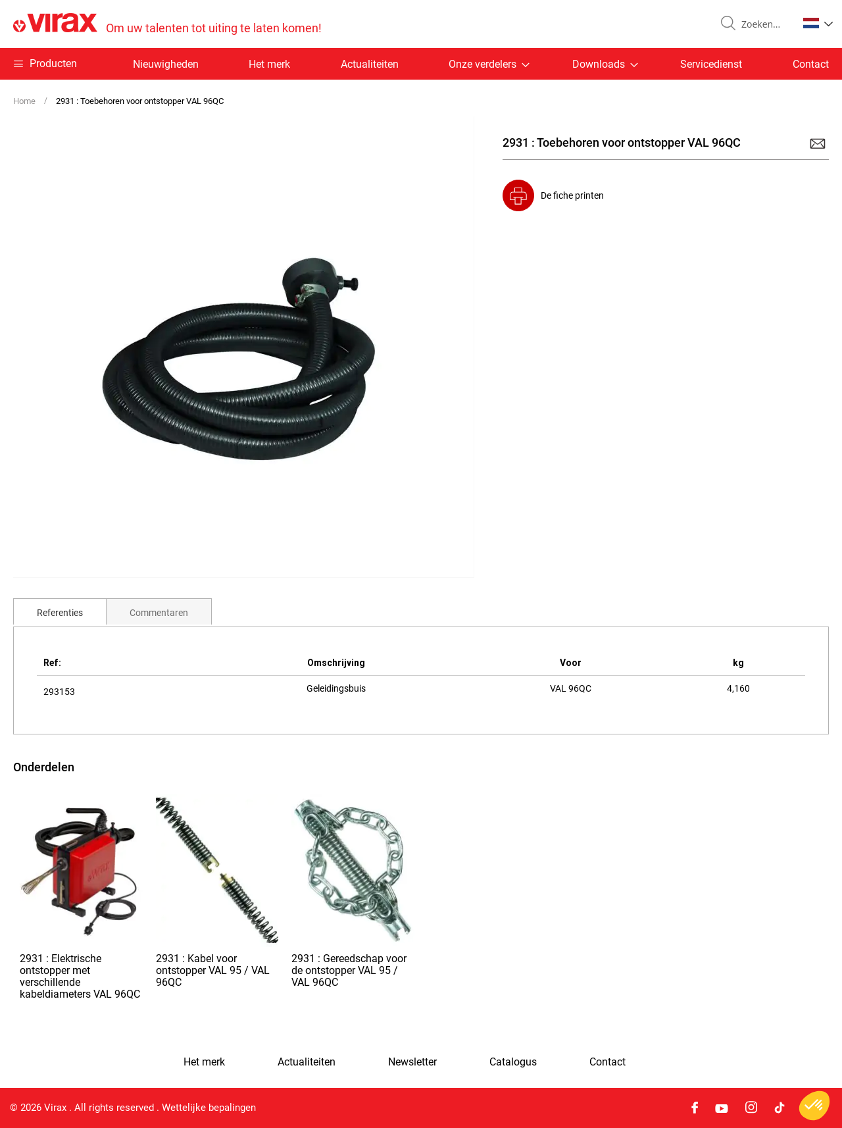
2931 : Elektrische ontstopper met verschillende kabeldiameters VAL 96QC (80, 976)
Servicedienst (711, 64)
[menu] (421, 64)
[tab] (60, 611)
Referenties (60, 612)
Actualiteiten (370, 64)
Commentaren (159, 612)
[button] (818, 23)
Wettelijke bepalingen (209, 1108)
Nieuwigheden (166, 64)
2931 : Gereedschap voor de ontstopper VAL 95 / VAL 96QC (349, 970)
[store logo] (167, 24)
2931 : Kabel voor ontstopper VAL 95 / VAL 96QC (213, 970)
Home (24, 101)
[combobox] (764, 24)
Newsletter (412, 1062)
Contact (811, 64)
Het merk (269, 64)
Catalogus (513, 1062)
